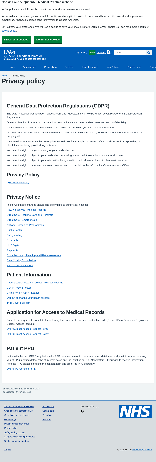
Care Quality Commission (21, 260)
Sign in (7, 450)
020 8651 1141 (39, 59)
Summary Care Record (20, 265)
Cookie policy (48, 411)
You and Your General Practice (19, 406)
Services (69, 67)
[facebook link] (82, 411)
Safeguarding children (14, 432)
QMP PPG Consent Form (21, 368)
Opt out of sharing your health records (28, 298)
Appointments (29, 67)
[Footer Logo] (135, 411)
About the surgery (89, 67)
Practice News (134, 67)
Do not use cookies (48, 39)
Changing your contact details (18, 411)
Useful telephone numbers (16, 441)
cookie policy (9, 30)
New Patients (113, 67)
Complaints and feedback (16, 415)
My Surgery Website (142, 450)
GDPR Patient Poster (19, 287)
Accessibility (48, 406)
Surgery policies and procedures (19, 437)
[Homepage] (39, 54)
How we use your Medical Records (26, 209)
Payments (12, 250)
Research (12, 240)
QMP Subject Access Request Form (27, 329)
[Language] (104, 52)
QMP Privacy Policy (18, 182)
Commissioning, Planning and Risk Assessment (34, 255)
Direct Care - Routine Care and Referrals (30, 215)
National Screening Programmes (25, 225)
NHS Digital (13, 245)
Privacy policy (10, 428)
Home (12, 67)
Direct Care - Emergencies (22, 220)
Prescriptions (50, 67)
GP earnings (10, 419)
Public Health (14, 230)
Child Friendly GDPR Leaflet (23, 292)
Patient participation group (16, 424)
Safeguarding (14, 235)
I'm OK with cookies (16, 39)
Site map (46, 419)
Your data (46, 415)
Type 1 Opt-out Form (18, 303)
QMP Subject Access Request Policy (27, 334)
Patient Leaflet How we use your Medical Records (35, 282)
